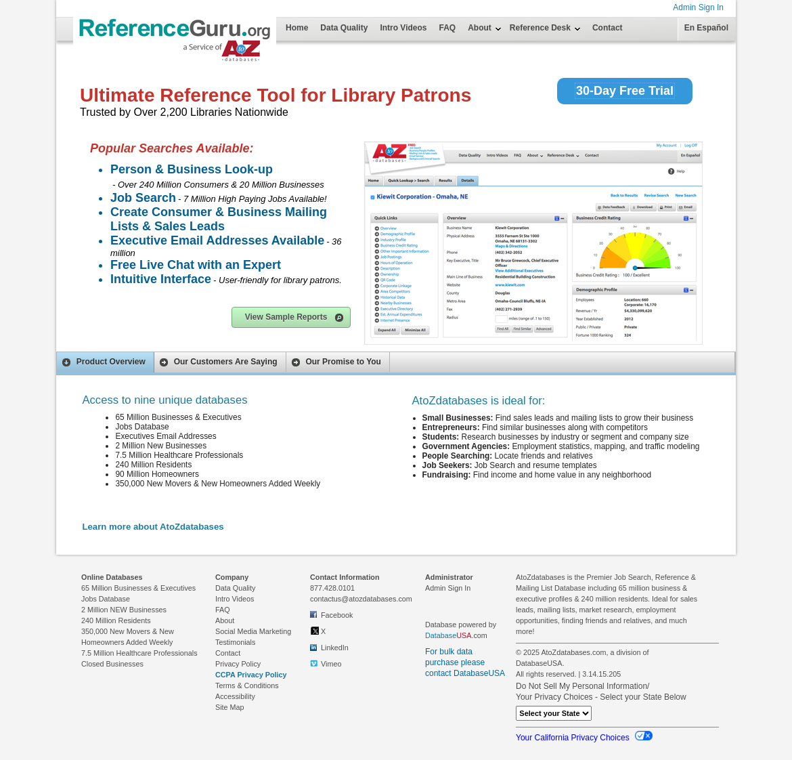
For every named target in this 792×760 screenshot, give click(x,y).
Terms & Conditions (247, 685)
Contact (607, 28)
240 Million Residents (116, 620)
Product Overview (103, 362)
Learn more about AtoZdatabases (152, 527)
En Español (706, 28)
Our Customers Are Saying (218, 362)
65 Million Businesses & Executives (138, 588)
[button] (291, 317)
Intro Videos (403, 28)
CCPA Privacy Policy (251, 675)
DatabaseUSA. (540, 663)
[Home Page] (107, 22)
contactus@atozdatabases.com (361, 599)
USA (463, 635)
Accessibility (235, 696)
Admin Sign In (698, 7)
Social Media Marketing (253, 631)
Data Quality (344, 28)
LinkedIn (329, 647)
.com (456, 635)
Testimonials (235, 642)
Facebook (331, 614)
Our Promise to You (335, 362)
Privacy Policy (238, 664)
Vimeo (325, 663)
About (479, 28)
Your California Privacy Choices (584, 737)
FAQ (447, 28)
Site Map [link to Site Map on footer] (229, 707)
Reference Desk (540, 28)
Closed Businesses (112, 664)
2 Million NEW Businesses (124, 610)
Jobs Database (105, 599)
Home (297, 28)
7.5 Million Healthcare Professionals (139, 653)
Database (440, 635)
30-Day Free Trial (625, 91)
